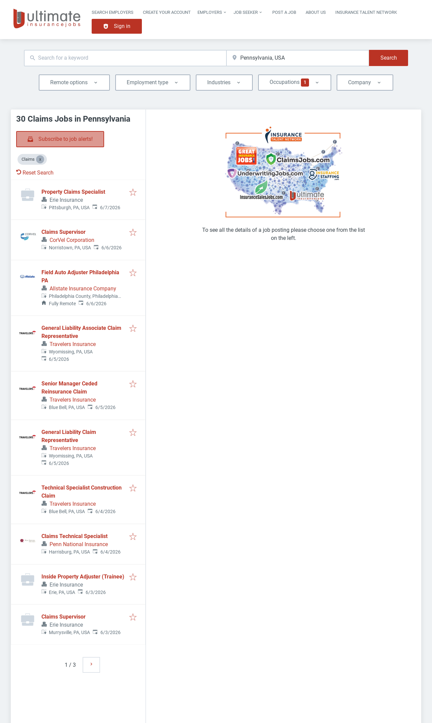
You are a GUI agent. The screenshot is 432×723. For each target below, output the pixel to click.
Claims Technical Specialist (74, 536)
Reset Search (35, 172)
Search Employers (112, 12)
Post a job (284, 12)
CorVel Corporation (72, 240)
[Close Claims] (40, 159)
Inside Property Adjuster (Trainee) (82, 576)
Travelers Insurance (73, 344)
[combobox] (125, 58)
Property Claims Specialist (73, 192)
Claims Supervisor (63, 232)
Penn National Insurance (79, 544)
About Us (316, 12)
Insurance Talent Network (366, 12)
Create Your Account (167, 12)
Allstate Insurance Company (83, 288)
